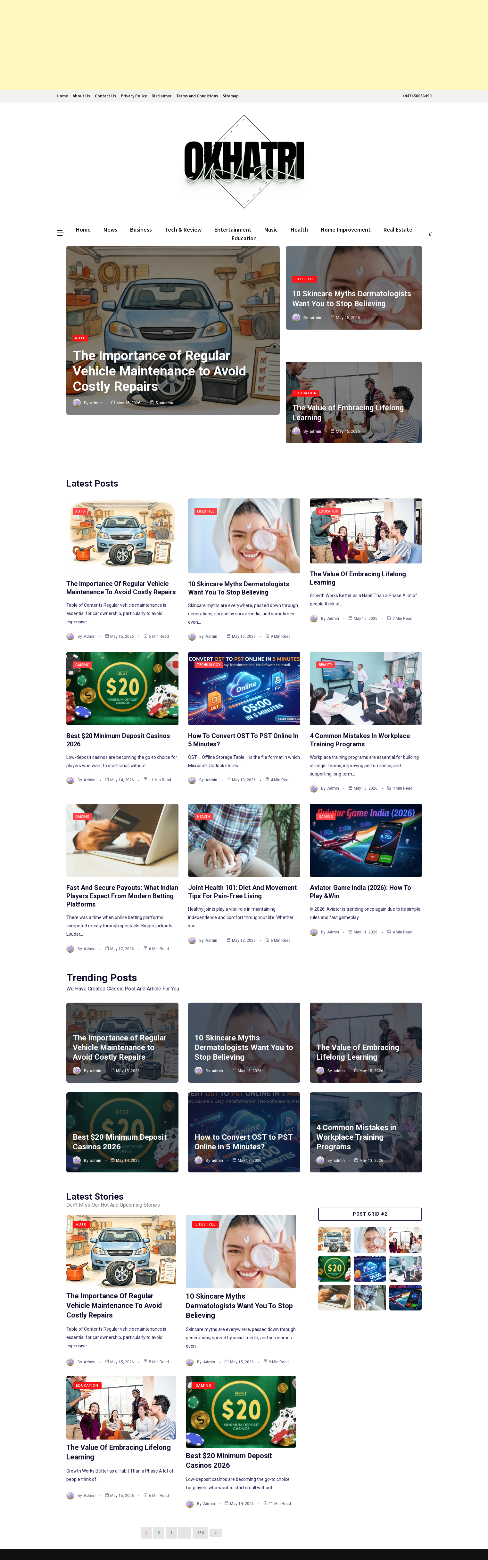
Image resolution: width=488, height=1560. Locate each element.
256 (199, 1501)
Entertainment (233, 229)
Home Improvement (346, 229)
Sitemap (231, 96)
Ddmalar (66, 1543)
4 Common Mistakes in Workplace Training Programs (356, 1106)
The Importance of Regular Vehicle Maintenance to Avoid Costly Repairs (161, 371)
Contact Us (105, 96)
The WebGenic (416, 1543)
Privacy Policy (134, 96)
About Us (81, 96)
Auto (80, 339)
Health (299, 229)
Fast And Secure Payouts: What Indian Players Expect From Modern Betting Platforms (122, 865)
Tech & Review (183, 229)
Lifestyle (304, 278)
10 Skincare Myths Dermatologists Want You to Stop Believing (243, 1016)
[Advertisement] (192, 45)
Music (271, 229)
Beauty (325, 634)
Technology (208, 634)
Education (244, 238)
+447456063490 (416, 96)
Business (141, 229)
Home (62, 96)
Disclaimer (161, 96)
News (110, 229)
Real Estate (398, 229)
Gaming (82, 634)
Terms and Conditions (197, 96)
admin (96, 403)
